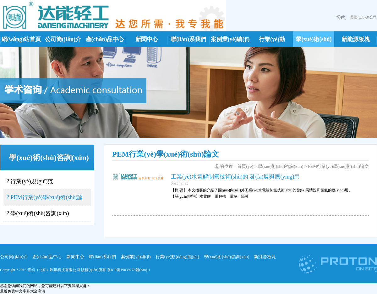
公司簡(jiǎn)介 (63, 39)
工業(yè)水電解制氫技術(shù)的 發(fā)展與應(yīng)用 (235, 177)
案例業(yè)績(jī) (230, 39)
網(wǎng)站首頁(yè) (21, 41)
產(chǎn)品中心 (105, 39)
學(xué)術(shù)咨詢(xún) (313, 41)
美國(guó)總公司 (363, 17)
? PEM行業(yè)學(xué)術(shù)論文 (45, 199)
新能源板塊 (355, 39)
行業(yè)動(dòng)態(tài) (272, 41)
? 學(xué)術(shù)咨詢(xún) (38, 213)
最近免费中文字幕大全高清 (22, 291)
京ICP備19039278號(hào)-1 (128, 270)
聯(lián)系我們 (188, 39)
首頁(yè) (245, 166)
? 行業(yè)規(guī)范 (30, 181)
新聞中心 (146, 39)
